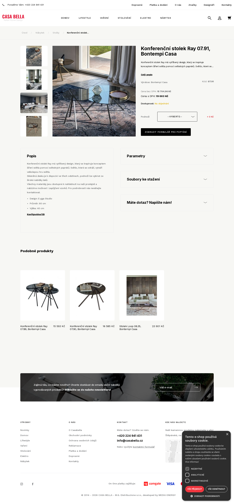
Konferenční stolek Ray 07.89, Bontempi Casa (33, 328)
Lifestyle (85, 18)
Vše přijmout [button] (194, 489)
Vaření (104, 18)
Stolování (124, 18)
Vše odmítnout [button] (216, 489)
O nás (178, 5)
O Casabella (75, 430)
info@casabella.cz (130, 440)
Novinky (24, 430)
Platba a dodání (159, 5)
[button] (206, 496)
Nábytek (165, 18)
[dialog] (206, 466)
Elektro (145, 18)
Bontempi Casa (159, 82)
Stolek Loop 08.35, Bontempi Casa (130, 328)
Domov (65, 18)
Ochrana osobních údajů (83, 440)
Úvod (24, 32)
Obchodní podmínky (80, 435)
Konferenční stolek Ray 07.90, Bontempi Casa (83, 328)
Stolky (56, 32)
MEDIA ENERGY (167, 495)
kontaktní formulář (144, 447)
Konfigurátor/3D (36, 214)
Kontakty (227, 5)
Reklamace (75, 445)
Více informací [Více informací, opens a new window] (192, 461)
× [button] (227, 434)
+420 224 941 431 (34, 4)
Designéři (209, 5)
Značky (192, 5)
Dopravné (137, 5)
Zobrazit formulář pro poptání (166, 132)
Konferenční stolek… (78, 32)
